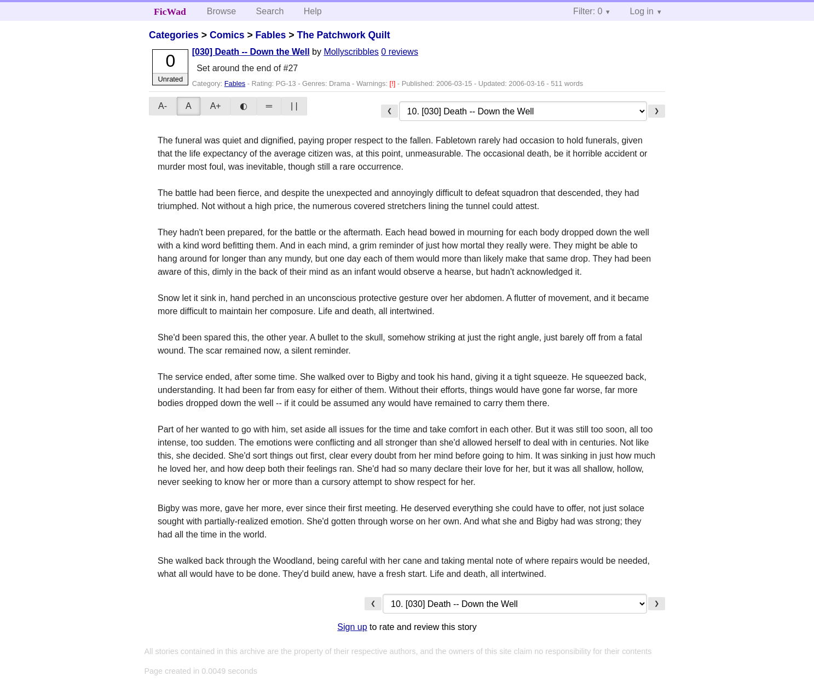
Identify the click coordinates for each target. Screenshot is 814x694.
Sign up (352, 627)
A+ (215, 106)
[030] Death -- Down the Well (251, 51)
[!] (393, 83)
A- (162, 106)
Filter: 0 (587, 11)
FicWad (170, 11)
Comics (227, 35)
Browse (221, 11)
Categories (174, 35)
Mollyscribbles (351, 51)
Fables (271, 35)
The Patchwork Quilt (343, 35)
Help (313, 11)
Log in (642, 11)
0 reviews (399, 51)
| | (294, 106)
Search (270, 11)
